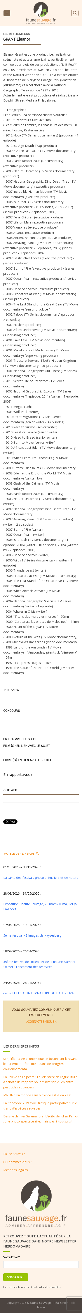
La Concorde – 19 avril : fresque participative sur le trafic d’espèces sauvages (40, 1105)
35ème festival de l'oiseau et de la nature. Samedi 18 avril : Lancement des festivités (39, 964)
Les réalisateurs (16, 34)
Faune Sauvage (14, 1153)
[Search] (74, 13)
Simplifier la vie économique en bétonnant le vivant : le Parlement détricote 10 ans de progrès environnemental (41, 1063)
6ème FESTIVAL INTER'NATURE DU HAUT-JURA (38, 993)
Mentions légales (15, 1170)
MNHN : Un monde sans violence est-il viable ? (37, 1095)
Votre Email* (11, 1257)
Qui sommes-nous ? (17, 1162)
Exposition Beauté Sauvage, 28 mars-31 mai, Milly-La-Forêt (40, 906)
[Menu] (6, 13)
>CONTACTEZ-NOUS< (41, 1021)
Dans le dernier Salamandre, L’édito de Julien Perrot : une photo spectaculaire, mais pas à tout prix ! (41, 1118)
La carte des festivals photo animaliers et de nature (41, 877)
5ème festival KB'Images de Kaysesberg (32, 935)
